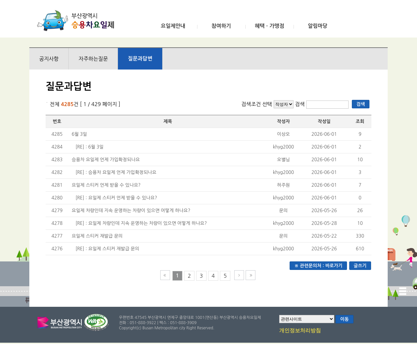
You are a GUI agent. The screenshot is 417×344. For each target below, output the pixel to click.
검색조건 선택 (256, 104)
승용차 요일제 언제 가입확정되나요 (106, 159)
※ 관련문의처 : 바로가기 (318, 265)
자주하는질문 (93, 58)
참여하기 (221, 25)
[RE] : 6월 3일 (90, 147)
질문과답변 (140, 58)
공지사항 (49, 58)
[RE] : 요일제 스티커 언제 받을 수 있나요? (116, 197)
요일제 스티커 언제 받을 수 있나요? (106, 185)
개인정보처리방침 (300, 331)
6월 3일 (79, 134)
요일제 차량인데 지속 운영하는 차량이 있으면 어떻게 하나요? (131, 210)
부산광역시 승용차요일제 (78, 20)
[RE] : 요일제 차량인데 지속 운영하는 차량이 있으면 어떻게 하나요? (141, 223)
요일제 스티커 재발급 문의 (97, 236)
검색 (300, 104)
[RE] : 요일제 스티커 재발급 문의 (107, 248)
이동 (344, 319)
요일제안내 (173, 25)
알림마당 (317, 25)
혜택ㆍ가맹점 (269, 25)
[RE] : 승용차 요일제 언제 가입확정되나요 (116, 172)
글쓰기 (360, 265)
